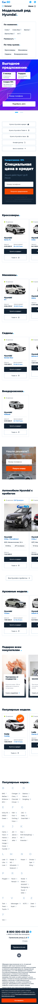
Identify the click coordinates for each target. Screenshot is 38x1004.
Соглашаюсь (19, 1000)
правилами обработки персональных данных (18, 201)
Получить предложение (19, 191)
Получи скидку (19, 469)
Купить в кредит (15, 251)
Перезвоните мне (19, 947)
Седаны (8, 54)
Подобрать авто (19, 104)
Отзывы (24, 941)
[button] (16, 112)
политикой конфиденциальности (23, 199)
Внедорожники (20, 54)
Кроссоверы (10, 50)
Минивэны (22, 50)
